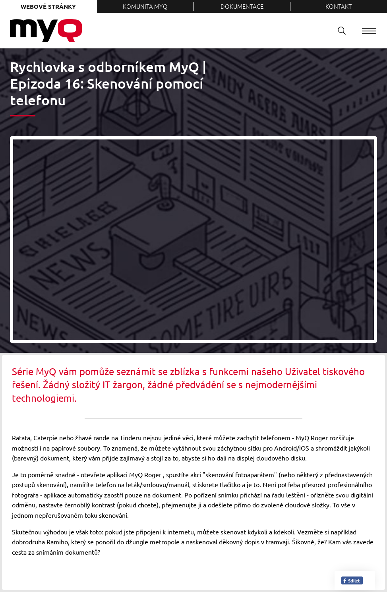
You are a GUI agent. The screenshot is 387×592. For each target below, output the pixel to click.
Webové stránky (48, 6)
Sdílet (351, 580)
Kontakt (338, 6)
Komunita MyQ (145, 6)
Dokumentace (242, 6)
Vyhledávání (339, 30)
